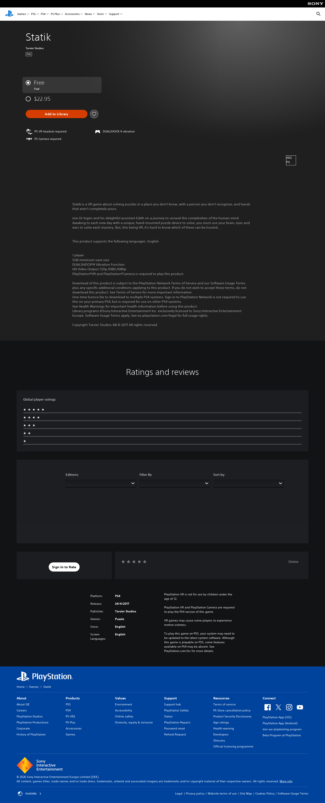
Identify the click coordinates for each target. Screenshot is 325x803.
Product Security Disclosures (232, 716)
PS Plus (55, 14)
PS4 (43, 14)
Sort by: (219, 474)
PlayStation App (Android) (280, 723)
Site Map (246, 793)
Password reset (174, 728)
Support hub (172, 704)
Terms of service (224, 704)
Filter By (145, 474)
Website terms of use (222, 793)
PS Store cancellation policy (232, 710)
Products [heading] (73, 698)
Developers (221, 734)
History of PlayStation (31, 734)
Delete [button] (293, 562)
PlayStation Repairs (177, 722)
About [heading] (21, 698)
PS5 (33, 14)
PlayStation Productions (33, 722)
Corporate (23, 728)
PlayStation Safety (176, 710)
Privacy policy (195, 793)
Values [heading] (120, 698)
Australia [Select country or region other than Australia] (30, 793)
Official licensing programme (233, 746)
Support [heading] (170, 698)
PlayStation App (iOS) (277, 717)
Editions (72, 474)
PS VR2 (70, 716)
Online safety (124, 716)
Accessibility (123, 710)
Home (21, 687)
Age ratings (221, 722)
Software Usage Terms (293, 793)
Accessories (72, 14)
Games (21, 14)
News (88, 14)
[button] (64, 567)
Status (168, 716)
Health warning (223, 728)
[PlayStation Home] (9, 14)
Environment (123, 704)
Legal (179, 793)
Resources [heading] (221, 698)
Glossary (219, 740)
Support (114, 14)
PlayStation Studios (30, 716)
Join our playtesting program (282, 729)
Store (100, 14)
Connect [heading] (269, 698)
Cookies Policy (264, 793)
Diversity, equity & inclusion (134, 722)
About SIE (23, 704)
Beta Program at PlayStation (282, 735)
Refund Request (175, 734)
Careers (22, 710)
